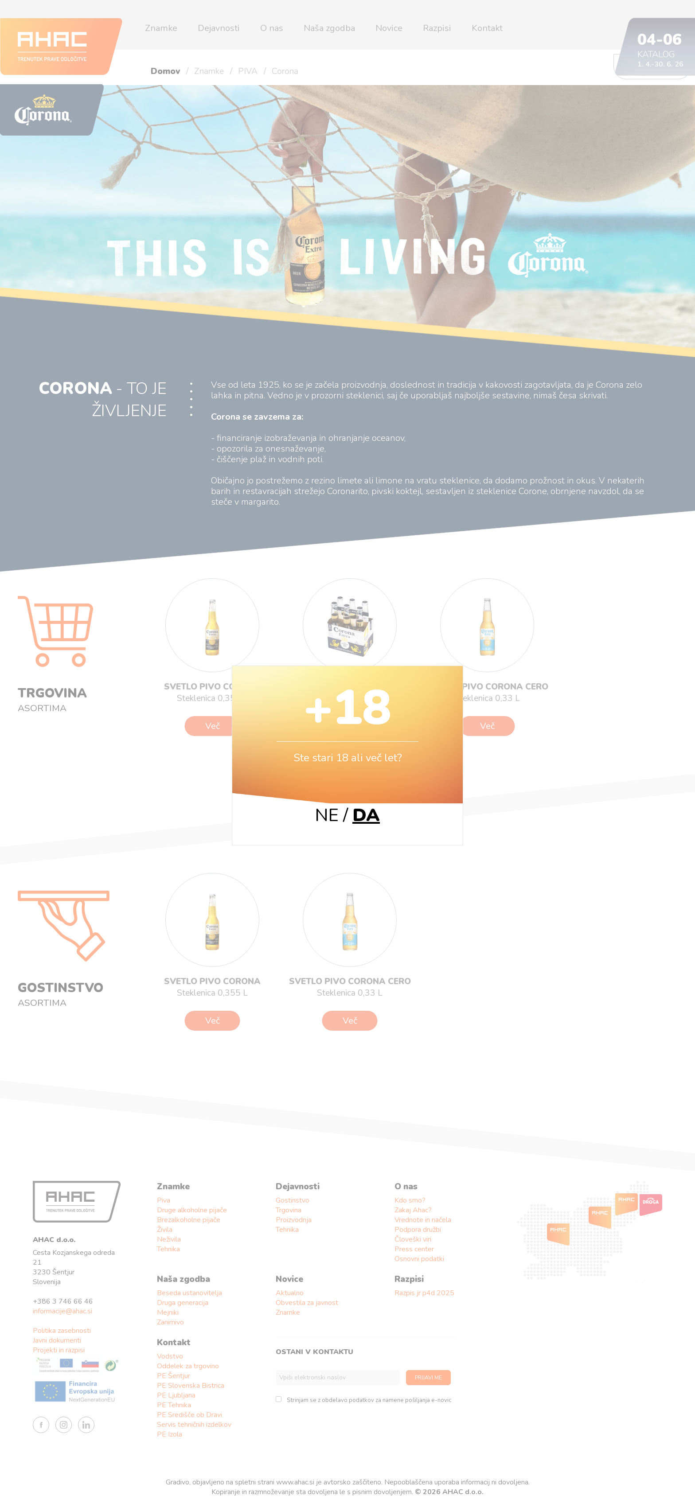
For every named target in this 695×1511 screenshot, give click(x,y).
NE (327, 815)
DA (366, 815)
